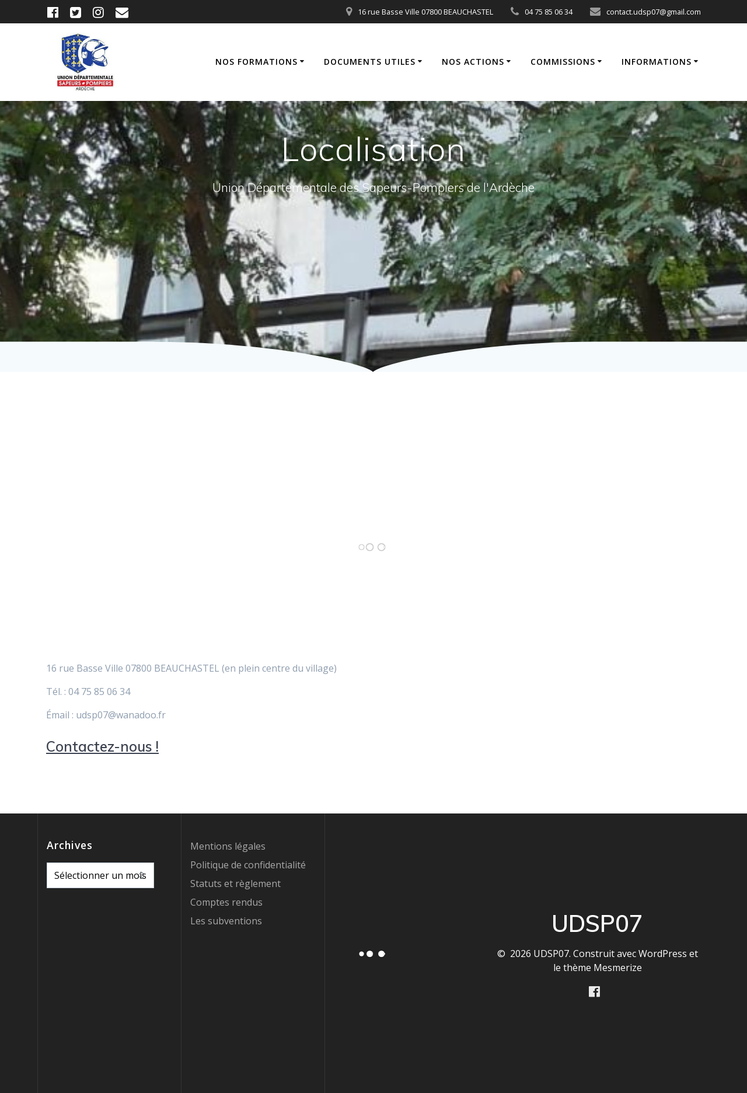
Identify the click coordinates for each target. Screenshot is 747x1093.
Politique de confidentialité (248, 864)
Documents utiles (370, 61)
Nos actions (473, 61)
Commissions (562, 61)
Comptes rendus (226, 902)
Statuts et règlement (235, 883)
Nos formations (256, 61)
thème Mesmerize (602, 967)
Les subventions (226, 920)
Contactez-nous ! (102, 746)
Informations (657, 61)
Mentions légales (228, 846)
